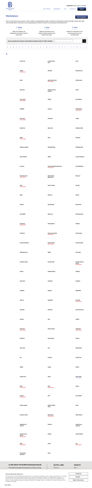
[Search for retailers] (64, 40)
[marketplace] (57, 9)
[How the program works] (46, 9)
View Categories (81, 17)
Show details (8, 484)
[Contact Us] (72, 9)
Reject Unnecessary (78, 480)
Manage (78, 476)
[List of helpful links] (60, 465)
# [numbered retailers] (7, 47)
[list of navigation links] (77, 468)
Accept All (78, 473)
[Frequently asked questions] (65, 9)
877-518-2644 (82, 5)
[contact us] (60, 468)
